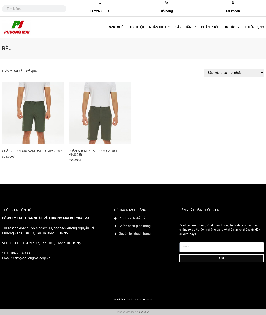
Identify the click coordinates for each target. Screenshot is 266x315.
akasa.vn (144, 312)
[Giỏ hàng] (166, 2)
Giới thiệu (136, 27)
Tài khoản (232, 11)
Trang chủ (114, 27)
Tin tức (231, 27)
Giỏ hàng (166, 11)
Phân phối (209, 27)
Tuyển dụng (254, 27)
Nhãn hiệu (159, 27)
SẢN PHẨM (185, 27)
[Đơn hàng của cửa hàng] (233, 73)
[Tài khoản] (232, 2)
